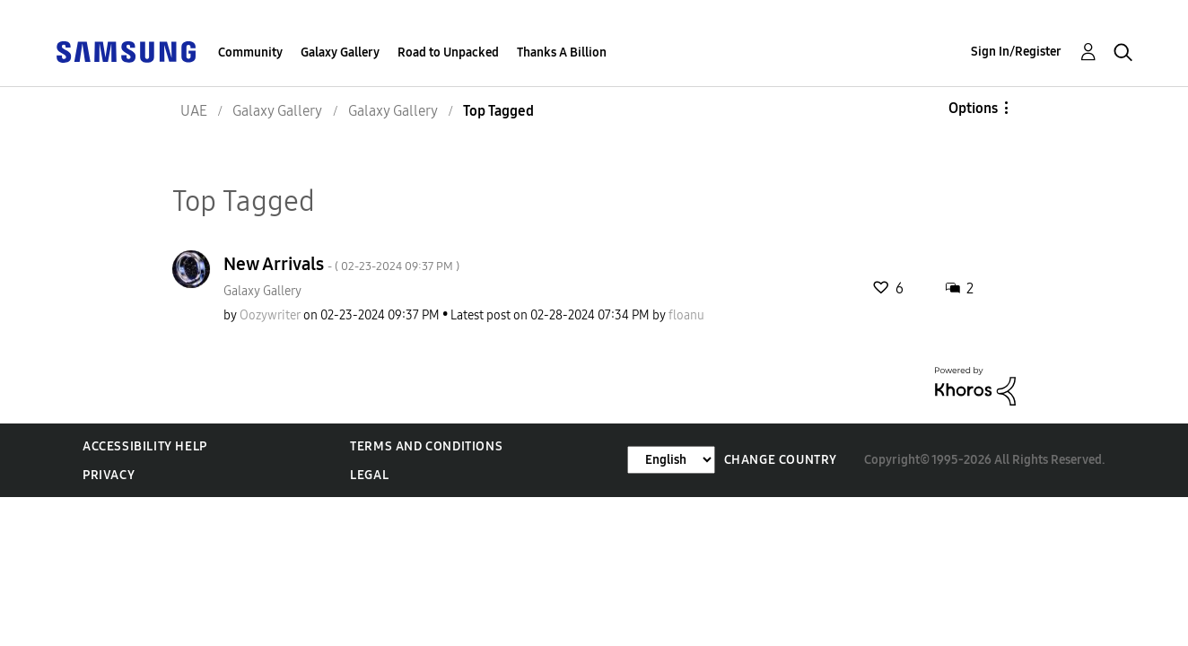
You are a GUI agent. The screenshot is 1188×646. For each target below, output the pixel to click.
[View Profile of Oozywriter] (270, 315)
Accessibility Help (145, 446)
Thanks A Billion (562, 52)
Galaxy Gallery (340, 52)
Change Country (780, 459)
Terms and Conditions (426, 446)
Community (250, 52)
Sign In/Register (1016, 51)
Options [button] (973, 108)
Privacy (109, 475)
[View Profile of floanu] (686, 315)
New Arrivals (341, 264)
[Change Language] (671, 460)
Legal (369, 475)
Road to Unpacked (448, 52)
